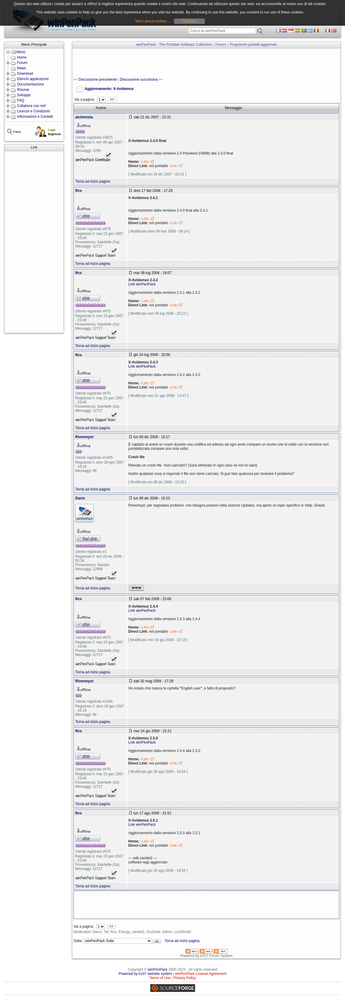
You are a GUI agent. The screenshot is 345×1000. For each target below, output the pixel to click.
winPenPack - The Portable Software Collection (173, 44)
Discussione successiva (139, 79)
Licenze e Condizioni (33, 111)
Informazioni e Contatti (35, 116)
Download (25, 73)
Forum (22, 63)
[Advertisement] (34, 242)
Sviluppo (24, 95)
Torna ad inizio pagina (92, 181)
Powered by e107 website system (145, 974)
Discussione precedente (98, 79)
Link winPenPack (142, 284)
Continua (189, 21)
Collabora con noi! (31, 106)
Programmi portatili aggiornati (253, 44)
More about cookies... (152, 21)
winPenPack (158, 969)
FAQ (20, 100)
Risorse (23, 90)
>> (112, 99)
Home (22, 57)
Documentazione (30, 84)
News (21, 68)
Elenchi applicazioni (32, 79)
